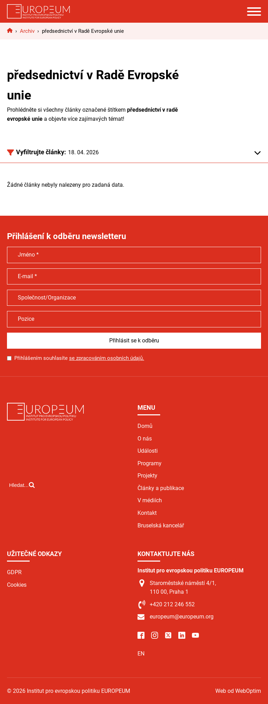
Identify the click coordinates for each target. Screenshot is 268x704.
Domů (144, 426)
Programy (149, 463)
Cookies (17, 584)
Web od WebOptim (238, 691)
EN (140, 653)
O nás (144, 438)
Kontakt (147, 513)
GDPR (14, 572)
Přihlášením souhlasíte (79, 358)
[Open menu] (254, 11)
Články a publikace (160, 488)
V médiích (149, 500)
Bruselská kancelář (160, 525)
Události (147, 450)
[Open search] (22, 484)
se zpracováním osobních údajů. (106, 358)
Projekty (147, 475)
